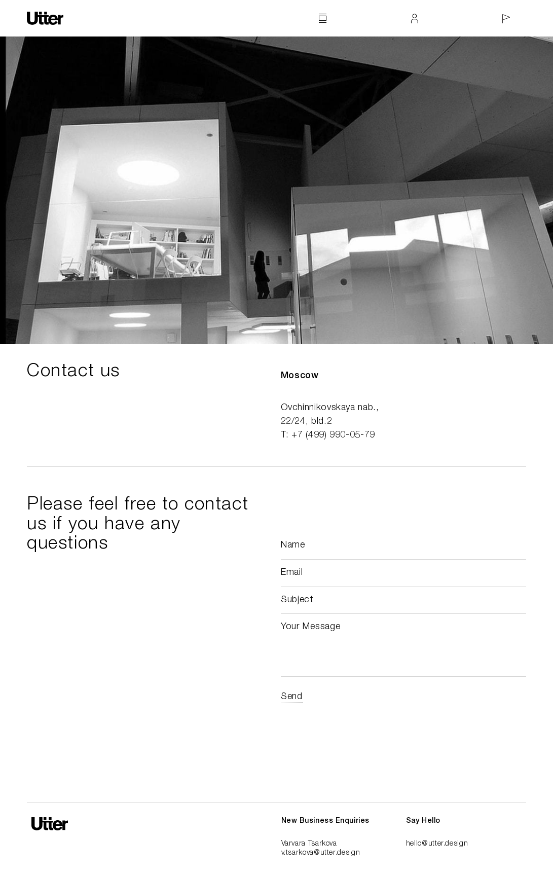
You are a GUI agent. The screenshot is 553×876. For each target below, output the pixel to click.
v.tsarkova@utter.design (320, 853)
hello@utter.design (437, 844)
